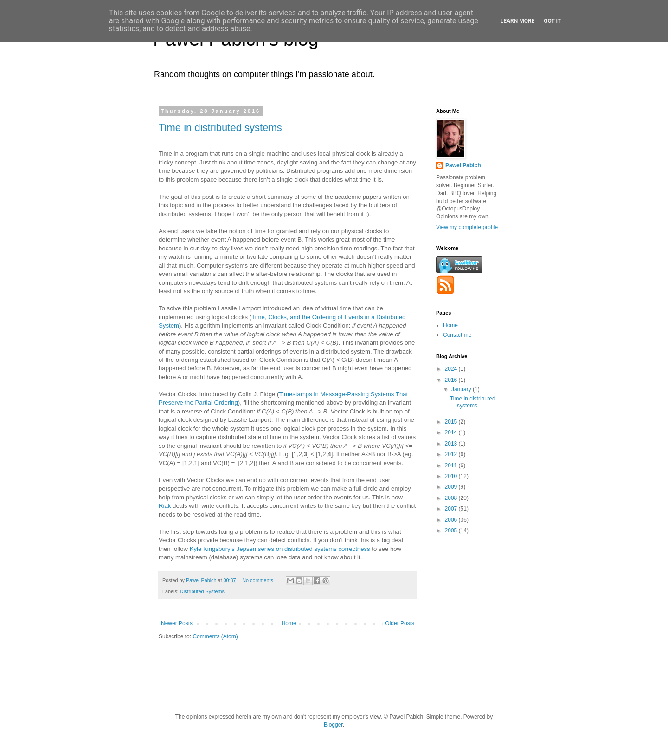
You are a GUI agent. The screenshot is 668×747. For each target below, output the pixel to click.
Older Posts (399, 623)
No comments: (259, 580)
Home (289, 623)
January (462, 389)
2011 (452, 465)
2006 (452, 520)
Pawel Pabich (463, 165)
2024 (452, 369)
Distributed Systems (202, 591)
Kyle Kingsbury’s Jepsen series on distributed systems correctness (280, 548)
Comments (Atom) (215, 636)
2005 (452, 530)
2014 (452, 432)
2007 (452, 508)
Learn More (518, 21)
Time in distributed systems (220, 127)
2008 (452, 498)
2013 (452, 443)
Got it (552, 21)
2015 (452, 422)
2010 (452, 476)
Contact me (457, 335)
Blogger (333, 724)
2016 (452, 380)
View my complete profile (467, 227)
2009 (452, 487)
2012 (452, 454)
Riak (165, 505)
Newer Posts (177, 623)
